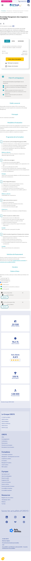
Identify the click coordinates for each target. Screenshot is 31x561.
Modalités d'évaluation (14, 122)
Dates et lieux (14, 271)
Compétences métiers (6, 458)
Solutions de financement (15, 254)
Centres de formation (6, 482)
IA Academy (4, 460)
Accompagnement (5, 439)
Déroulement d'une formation (8, 447)
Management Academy (6, 462)
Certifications (4, 441)
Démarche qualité (5, 478)
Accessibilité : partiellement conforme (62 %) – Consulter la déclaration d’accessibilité (15, 547)
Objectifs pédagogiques (16, 78)
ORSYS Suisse (5, 425)
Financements (5, 443)
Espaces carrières (5, 484)
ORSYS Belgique (5, 421)
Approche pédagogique (6, 476)
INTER (7, 41)
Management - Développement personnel (15, 10)
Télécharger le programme (11, 63)
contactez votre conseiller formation (7, 262)
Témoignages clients (6, 499)
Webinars (4, 501)
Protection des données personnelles (10, 542)
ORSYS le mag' (5, 427)
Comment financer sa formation (19, 260)
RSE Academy (4, 466)
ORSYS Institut (5, 419)
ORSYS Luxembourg (6, 423)
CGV (3, 544)
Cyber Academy (5, 464)
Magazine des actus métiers (7, 497)
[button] (2, 558)
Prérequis (15, 114)
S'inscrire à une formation (7, 445)
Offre (3, 437)
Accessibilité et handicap (7, 488)
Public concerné (15, 103)
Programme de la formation (15, 137)
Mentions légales (6, 540)
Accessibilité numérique (7, 490)
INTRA (13, 41)
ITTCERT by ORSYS (6, 417)
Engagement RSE (5, 480)
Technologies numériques (7, 454)
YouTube (3, 503)
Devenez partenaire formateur (8, 486)
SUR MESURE (21, 41)
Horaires (15, 267)
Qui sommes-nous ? (6, 474)
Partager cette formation (11, 66)
